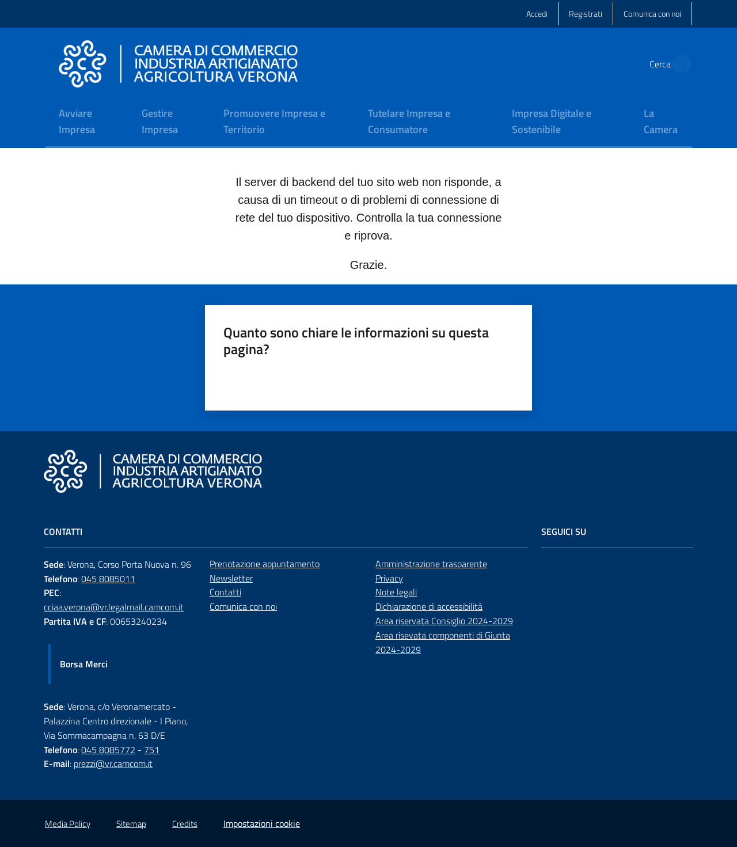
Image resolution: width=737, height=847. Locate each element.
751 (151, 750)
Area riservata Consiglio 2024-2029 (444, 621)
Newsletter (231, 578)
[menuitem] (86, 122)
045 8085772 (108, 750)
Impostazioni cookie (261, 823)
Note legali (396, 592)
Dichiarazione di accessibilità (429, 606)
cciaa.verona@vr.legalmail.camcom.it (114, 607)
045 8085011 (108, 579)
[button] (678, 64)
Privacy (389, 578)
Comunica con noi (243, 606)
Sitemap (131, 823)
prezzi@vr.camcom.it (113, 763)
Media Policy (67, 823)
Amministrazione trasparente (431, 564)
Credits (184, 823)
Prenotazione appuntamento (265, 564)
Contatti (225, 592)
